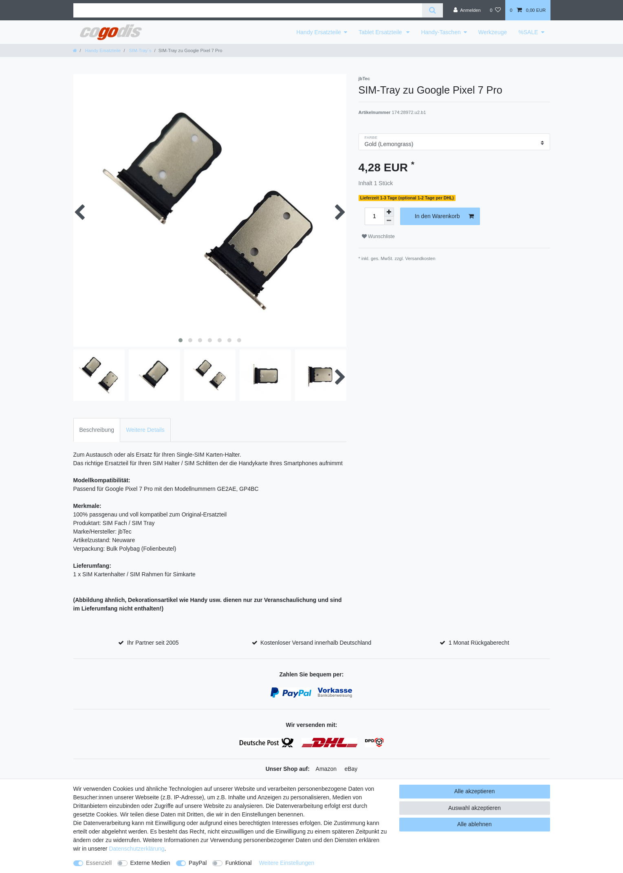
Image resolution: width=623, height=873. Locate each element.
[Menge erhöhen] (389, 212)
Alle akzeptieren (474, 791)
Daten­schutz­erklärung (136, 848)
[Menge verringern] (389, 221)
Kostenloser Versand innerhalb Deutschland (315, 642)
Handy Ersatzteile (318, 32)
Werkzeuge (492, 32)
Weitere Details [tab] (145, 430)
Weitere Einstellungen (286, 863)
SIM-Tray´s (140, 50)
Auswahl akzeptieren (474, 808)
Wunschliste (378, 236)
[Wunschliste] (495, 10)
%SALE (528, 32)
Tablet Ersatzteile (381, 32)
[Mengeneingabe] (374, 216)
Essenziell (99, 863)
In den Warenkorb (444, 216)
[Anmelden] (467, 10)
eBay (350, 769)
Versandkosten (420, 258)
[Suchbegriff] (247, 10)
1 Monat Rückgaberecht (479, 642)
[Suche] (432, 10)
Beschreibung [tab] (96, 430)
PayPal (198, 863)
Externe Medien (150, 863)
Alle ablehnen (474, 824)
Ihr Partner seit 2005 (153, 642)
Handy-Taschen (440, 32)
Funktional (238, 863)
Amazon (326, 769)
